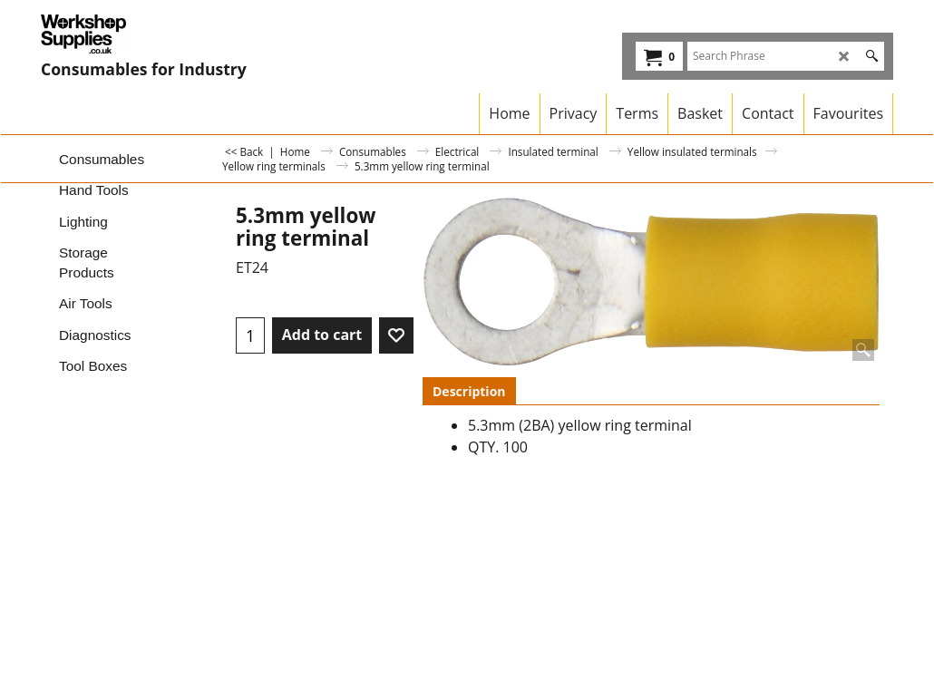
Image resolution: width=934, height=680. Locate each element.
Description (469, 391)
